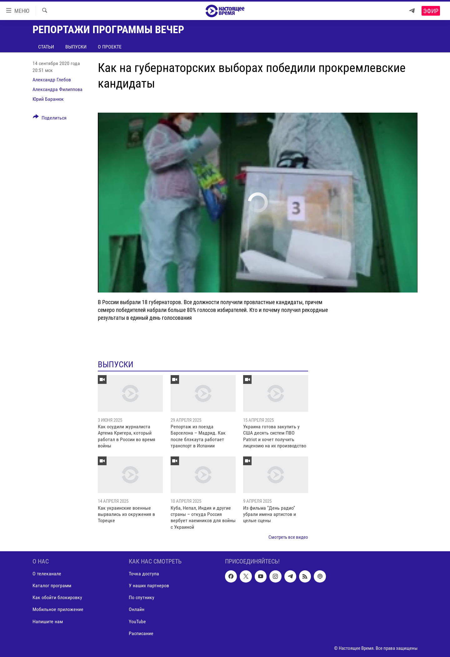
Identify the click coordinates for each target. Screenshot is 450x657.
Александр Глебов (51, 80)
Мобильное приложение (57, 609)
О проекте (110, 47)
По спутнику (141, 597)
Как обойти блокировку (57, 597)
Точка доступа (144, 574)
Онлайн (136, 609)
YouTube (137, 621)
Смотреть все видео (288, 537)
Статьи (46, 47)
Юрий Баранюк (48, 99)
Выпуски (76, 47)
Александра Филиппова (57, 89)
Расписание (141, 633)
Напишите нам (47, 621)
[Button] (50, 119)
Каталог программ (51, 585)
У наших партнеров (149, 585)
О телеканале (46, 574)
